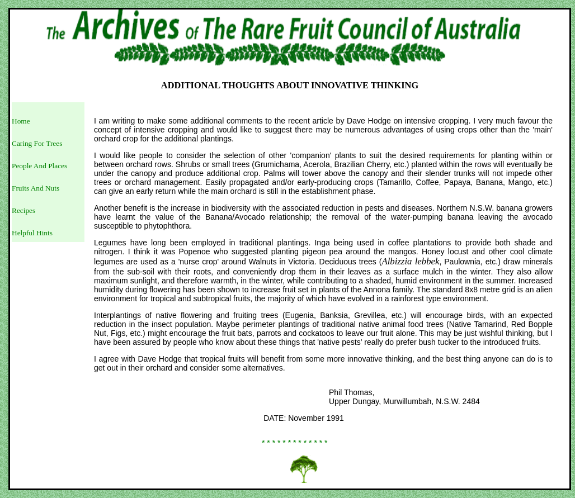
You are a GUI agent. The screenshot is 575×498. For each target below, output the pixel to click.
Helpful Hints (32, 233)
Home (21, 121)
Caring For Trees (37, 143)
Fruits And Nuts (35, 188)
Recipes (23, 210)
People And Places (39, 166)
